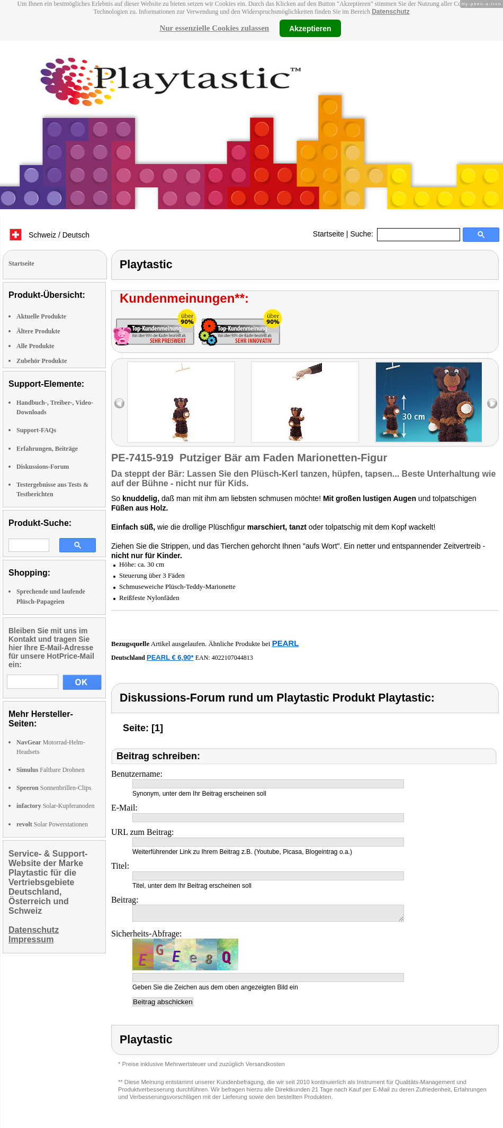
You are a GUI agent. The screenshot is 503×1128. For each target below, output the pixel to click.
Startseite (328, 234)
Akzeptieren (310, 28)
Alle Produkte (35, 346)
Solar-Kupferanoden (55, 805)
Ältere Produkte (38, 331)
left (119, 403)
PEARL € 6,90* (170, 657)
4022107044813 (232, 657)
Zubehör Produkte (41, 361)
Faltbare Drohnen (50, 770)
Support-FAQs (36, 430)
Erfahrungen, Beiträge (47, 448)
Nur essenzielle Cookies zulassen (214, 28)
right (492, 403)
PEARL (285, 643)
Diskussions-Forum (42, 466)
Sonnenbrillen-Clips (53, 788)
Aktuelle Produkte (41, 316)
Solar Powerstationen (52, 824)
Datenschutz (390, 11)
